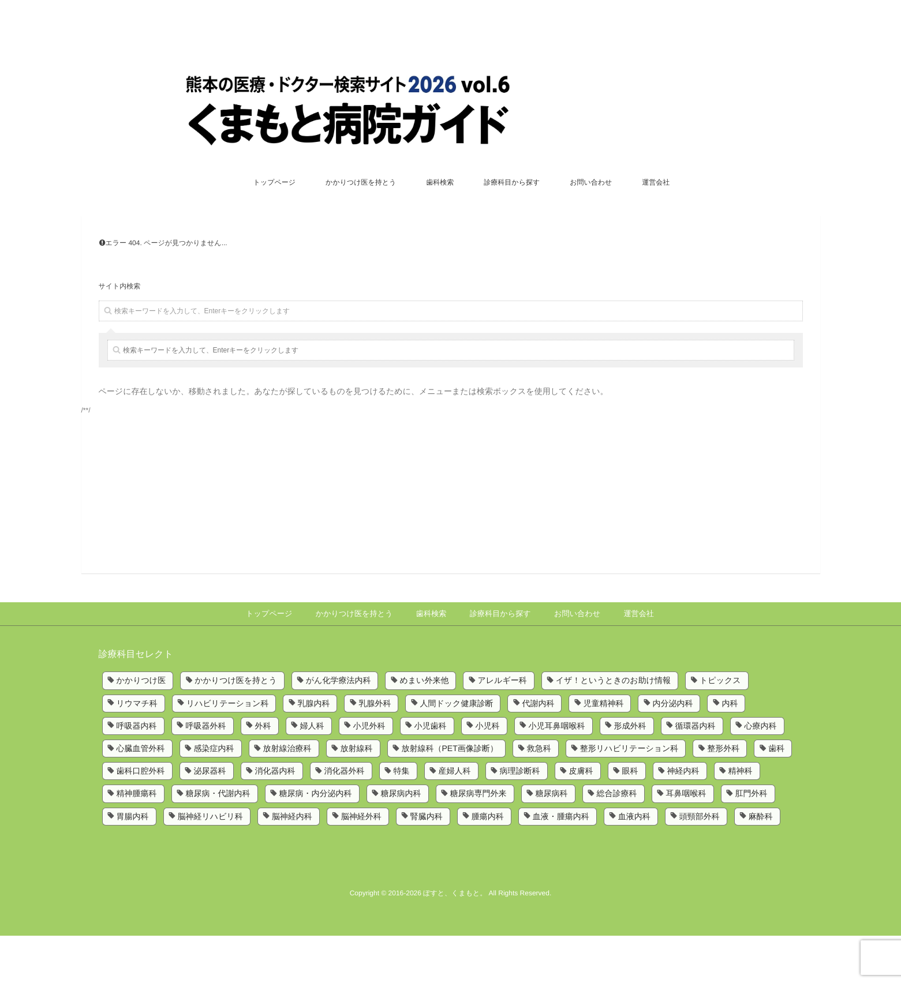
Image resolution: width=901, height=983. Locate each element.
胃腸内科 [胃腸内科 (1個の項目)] (133, 863)
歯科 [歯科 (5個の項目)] (776, 795)
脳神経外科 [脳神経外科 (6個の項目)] (361, 863)
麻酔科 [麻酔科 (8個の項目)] (761, 863)
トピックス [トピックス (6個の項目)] (720, 727)
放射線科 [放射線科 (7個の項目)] (357, 795)
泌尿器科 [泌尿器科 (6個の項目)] (210, 818)
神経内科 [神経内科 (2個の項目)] (683, 818)
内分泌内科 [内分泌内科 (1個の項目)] (672, 750)
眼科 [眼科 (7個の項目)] (630, 818)
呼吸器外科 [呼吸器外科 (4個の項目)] (206, 773)
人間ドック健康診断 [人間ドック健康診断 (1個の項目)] (456, 750)
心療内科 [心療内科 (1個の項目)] (761, 773)
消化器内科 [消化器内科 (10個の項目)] (275, 818)
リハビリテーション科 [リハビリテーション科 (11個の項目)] (227, 750)
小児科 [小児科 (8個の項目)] (488, 773)
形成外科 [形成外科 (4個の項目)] (630, 773)
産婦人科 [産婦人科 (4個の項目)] (455, 818)
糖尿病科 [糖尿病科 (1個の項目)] (552, 841)
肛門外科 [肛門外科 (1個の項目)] (751, 841)
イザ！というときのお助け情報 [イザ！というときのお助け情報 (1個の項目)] (613, 727)
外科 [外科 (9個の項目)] (263, 773)
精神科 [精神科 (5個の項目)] (740, 818)
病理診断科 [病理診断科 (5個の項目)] (520, 818)
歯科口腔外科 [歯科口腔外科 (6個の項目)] (141, 818)
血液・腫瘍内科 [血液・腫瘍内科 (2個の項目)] (561, 863)
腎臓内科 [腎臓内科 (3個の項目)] (426, 863)
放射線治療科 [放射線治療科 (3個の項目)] (287, 795)
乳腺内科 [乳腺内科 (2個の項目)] (313, 750)
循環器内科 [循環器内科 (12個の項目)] (695, 773)
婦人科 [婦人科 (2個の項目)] (312, 773)
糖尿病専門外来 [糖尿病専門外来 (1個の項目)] (478, 841)
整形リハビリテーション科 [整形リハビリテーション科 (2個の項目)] (629, 795)
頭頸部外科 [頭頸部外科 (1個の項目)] (699, 863)
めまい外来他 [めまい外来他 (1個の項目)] (423, 727)
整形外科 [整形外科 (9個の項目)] (723, 795)
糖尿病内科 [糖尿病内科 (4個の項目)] (401, 841)
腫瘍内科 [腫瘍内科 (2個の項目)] (488, 863)
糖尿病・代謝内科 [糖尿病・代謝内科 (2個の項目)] (218, 841)
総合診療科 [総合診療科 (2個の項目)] (617, 841)
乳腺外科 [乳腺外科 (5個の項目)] (374, 750)
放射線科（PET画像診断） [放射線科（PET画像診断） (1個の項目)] (450, 795)
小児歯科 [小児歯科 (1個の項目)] (430, 773)
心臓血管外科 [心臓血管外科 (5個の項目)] (141, 795)
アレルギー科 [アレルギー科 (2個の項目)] (501, 727)
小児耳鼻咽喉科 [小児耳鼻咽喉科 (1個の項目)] (557, 773)
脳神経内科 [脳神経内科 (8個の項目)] (292, 863)
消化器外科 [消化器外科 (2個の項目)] (344, 818)
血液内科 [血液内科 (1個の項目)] (634, 863)
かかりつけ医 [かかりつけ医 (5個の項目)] (141, 727)
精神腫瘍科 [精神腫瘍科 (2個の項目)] (137, 841)
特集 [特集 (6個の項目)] (402, 818)
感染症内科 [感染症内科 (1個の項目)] (214, 795)
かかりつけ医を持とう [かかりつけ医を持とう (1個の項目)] (236, 727)
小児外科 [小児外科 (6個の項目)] (369, 773)
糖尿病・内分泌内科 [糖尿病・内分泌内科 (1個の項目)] (315, 841)
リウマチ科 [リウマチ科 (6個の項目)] (137, 750)
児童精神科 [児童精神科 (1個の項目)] (603, 750)
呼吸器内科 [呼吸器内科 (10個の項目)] (137, 773)
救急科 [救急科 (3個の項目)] (539, 795)
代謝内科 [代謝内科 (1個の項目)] (538, 750)
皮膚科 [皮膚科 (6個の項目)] (581, 818)
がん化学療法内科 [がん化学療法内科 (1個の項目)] (338, 727)
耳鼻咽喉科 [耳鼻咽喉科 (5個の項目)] (686, 841)
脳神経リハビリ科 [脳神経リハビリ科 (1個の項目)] (210, 863)
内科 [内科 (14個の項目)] (729, 750)
